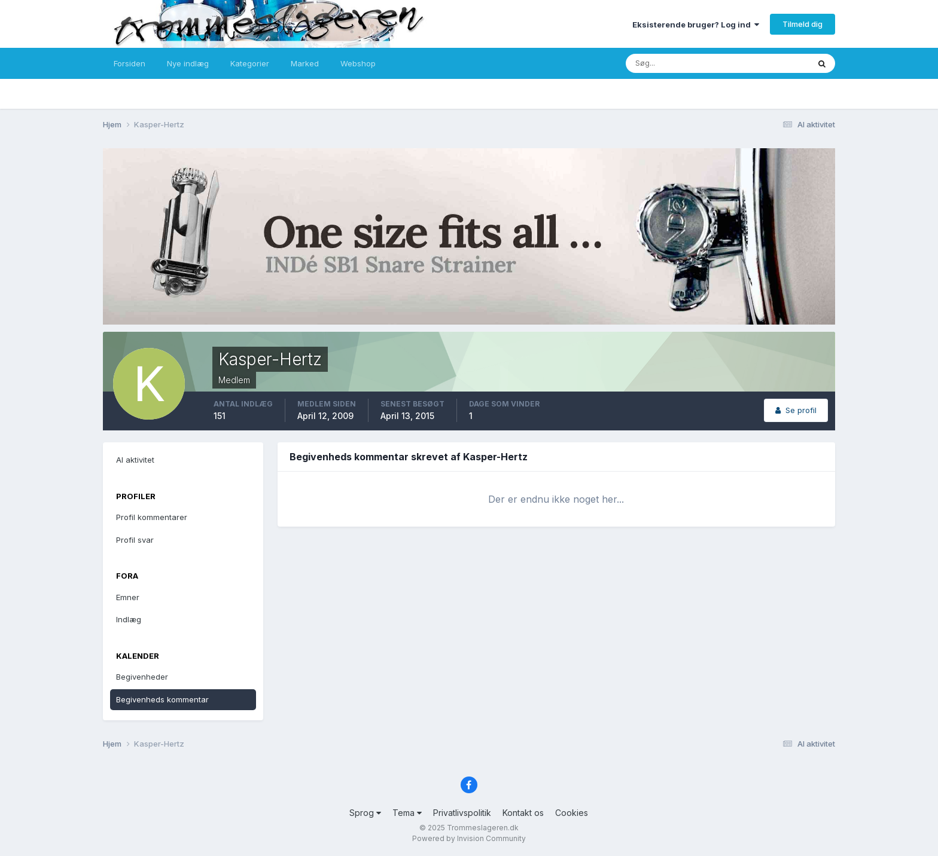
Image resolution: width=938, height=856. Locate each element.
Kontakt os (523, 813)
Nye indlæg (188, 63)
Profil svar (135, 540)
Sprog (365, 813)
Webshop (358, 63)
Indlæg (128, 619)
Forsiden (129, 63)
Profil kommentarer (151, 517)
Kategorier (249, 63)
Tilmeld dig (802, 24)
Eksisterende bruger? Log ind (695, 24)
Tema (407, 813)
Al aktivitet (135, 459)
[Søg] (678, 63)
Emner (127, 597)
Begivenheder (142, 676)
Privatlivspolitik (462, 813)
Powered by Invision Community (469, 838)
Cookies (571, 813)
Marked (305, 63)
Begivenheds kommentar (162, 699)
